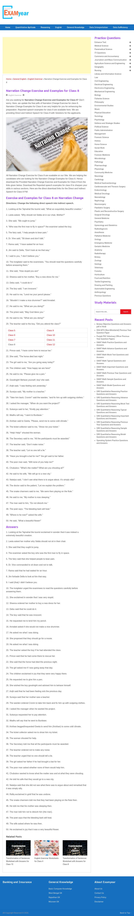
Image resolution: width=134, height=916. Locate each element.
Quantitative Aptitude (25, 27)
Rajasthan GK (54, 897)
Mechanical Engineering (105, 91)
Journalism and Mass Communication (111, 60)
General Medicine (102, 218)
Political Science (101, 127)
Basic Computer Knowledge (60, 889)
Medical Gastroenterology (105, 183)
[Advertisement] (47, 55)
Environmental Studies (104, 106)
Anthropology (100, 292)
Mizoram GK (54, 902)
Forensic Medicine (102, 155)
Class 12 (51, 344)
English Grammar (35, 79)
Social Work (100, 148)
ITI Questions (100, 53)
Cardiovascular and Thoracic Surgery (110, 187)
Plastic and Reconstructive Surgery (109, 211)
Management (100, 134)
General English (19, 79)
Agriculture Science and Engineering (110, 63)
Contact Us (99, 893)
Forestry (98, 271)
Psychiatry (99, 222)
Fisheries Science (102, 99)
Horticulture (100, 275)
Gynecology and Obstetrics (106, 225)
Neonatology (100, 197)
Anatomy (98, 250)
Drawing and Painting (104, 285)
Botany (97, 257)
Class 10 (51, 335)
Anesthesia (99, 232)
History (98, 141)
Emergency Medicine (103, 243)
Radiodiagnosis (101, 229)
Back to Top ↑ (125, 913)
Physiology (99, 169)
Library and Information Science (108, 74)
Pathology (99, 162)
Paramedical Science (103, 49)
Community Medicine (104, 172)
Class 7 (11, 340)
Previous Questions (103, 296)
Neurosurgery (100, 204)
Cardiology (99, 180)
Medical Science (101, 46)
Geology (98, 264)
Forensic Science (102, 137)
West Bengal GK (55, 893)
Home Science (101, 144)
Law (96, 77)
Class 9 (50, 330)
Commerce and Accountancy (107, 56)
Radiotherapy (100, 253)
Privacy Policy (100, 897)
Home (7, 27)
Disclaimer (98, 902)
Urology (98, 239)
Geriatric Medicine (102, 246)
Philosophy (99, 102)
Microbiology (100, 158)
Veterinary (99, 268)
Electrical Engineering (104, 84)
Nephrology (99, 201)
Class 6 (11, 335)
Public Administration (104, 130)
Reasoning (45, 27)
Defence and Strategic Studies (107, 123)
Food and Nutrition (102, 278)
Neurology (99, 176)
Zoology (98, 260)
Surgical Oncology (102, 215)
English (58, 27)
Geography (99, 67)
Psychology (99, 120)
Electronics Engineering (104, 88)
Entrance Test (100, 42)
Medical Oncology (102, 194)
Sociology (99, 116)
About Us (98, 889)
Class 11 (51, 340)
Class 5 (11, 330)
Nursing (98, 70)
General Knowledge (75, 27)
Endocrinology (101, 190)
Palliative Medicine (102, 236)
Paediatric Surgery (102, 208)
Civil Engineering (102, 81)
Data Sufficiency (120, 27)
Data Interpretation (99, 27)
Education (99, 151)
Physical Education (103, 113)
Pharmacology (101, 165)
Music (97, 109)
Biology (98, 95)
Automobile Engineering (105, 289)
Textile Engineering (103, 282)
